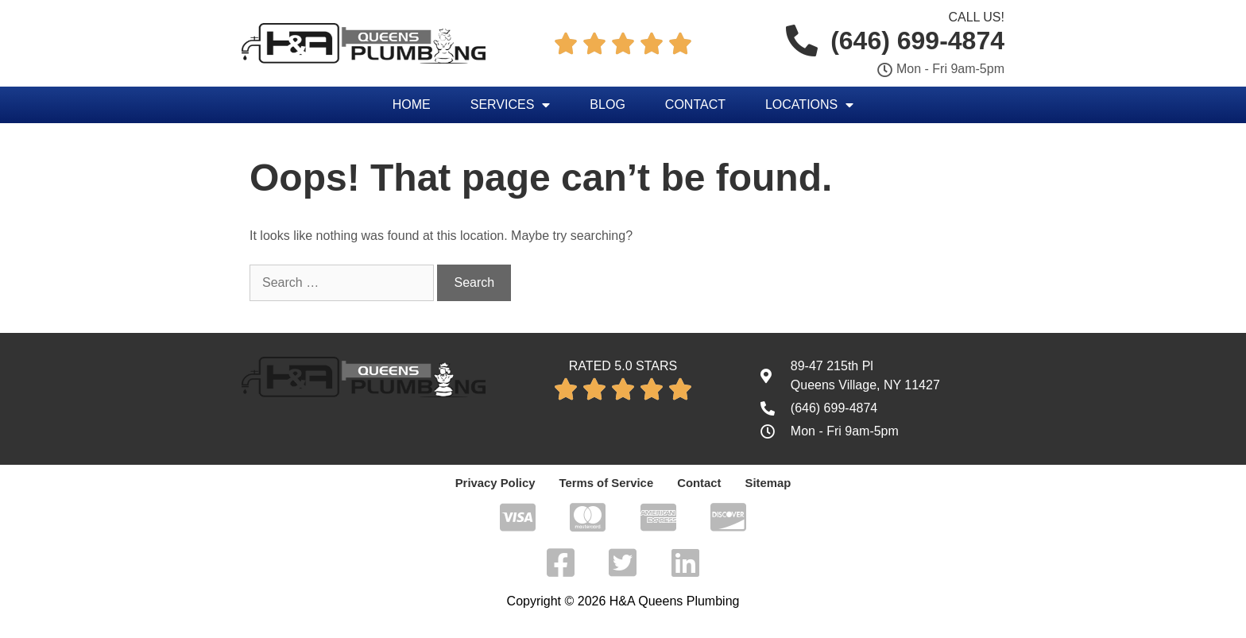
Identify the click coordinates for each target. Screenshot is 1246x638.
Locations (809, 105)
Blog (607, 104)
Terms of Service (606, 483)
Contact (695, 104)
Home (412, 104)
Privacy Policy (500, 483)
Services (510, 105)
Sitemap (761, 483)
